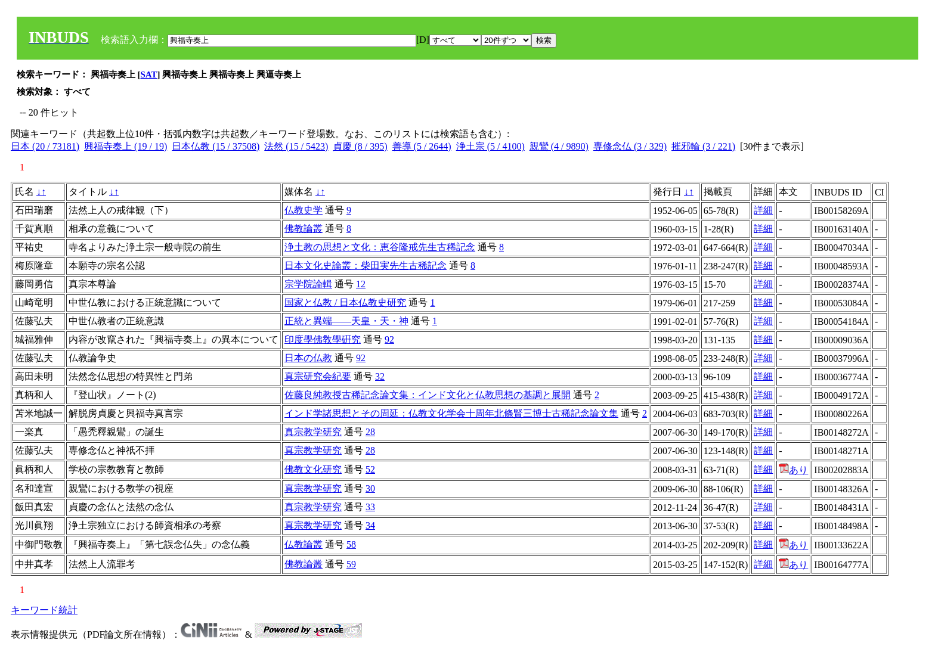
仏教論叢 (303, 544)
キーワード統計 (44, 610)
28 (370, 432)
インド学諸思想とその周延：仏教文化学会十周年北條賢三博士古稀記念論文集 (451, 413)
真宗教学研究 (313, 432)
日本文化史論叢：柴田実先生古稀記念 (365, 265)
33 (370, 507)
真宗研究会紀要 (317, 376)
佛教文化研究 (313, 469)
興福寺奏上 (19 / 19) (125, 146)
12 (361, 284)
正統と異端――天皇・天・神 (346, 321)
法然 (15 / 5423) (296, 146)
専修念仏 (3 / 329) (630, 146)
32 (380, 376)
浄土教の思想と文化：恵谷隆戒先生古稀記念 (379, 247)
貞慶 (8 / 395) (360, 146)
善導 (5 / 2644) (421, 146)
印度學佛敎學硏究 (322, 339)
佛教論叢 (303, 228)
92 (389, 339)
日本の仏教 (308, 358)
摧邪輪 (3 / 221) (703, 146)
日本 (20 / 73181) (45, 146)
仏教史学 (303, 210)
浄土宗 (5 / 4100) (490, 146)
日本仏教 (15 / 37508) (215, 146)
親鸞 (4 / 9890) (559, 146)
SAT (149, 74)
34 (370, 525)
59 (351, 564)
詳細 (763, 210)
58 (351, 544)
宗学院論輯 (308, 284)
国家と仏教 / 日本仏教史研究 (345, 302)
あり (793, 470)
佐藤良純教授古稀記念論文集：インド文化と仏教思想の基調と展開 (427, 395)
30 (370, 488)
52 (370, 469)
